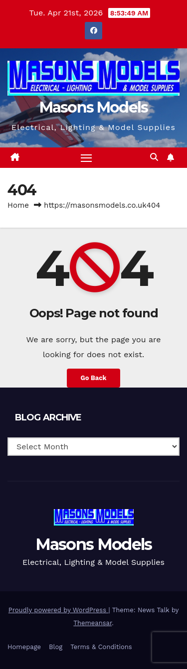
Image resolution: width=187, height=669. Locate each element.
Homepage (24, 647)
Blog (55, 647)
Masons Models (93, 107)
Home (18, 205)
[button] (154, 157)
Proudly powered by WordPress (58, 610)
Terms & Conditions (101, 647)
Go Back (94, 378)
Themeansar (92, 623)
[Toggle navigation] (86, 158)
